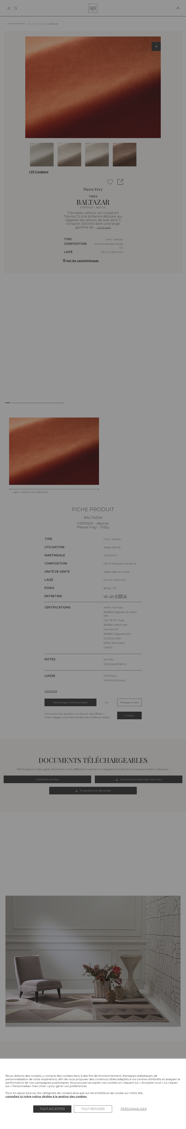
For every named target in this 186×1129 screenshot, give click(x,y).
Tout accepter (52, 1109)
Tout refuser (93, 1109)
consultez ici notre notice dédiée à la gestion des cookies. (46, 1096)
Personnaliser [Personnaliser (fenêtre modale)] (134, 1109)
